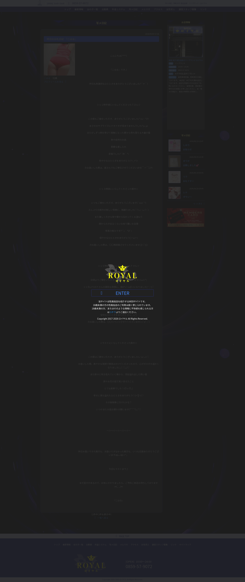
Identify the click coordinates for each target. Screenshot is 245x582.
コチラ (112, 311)
